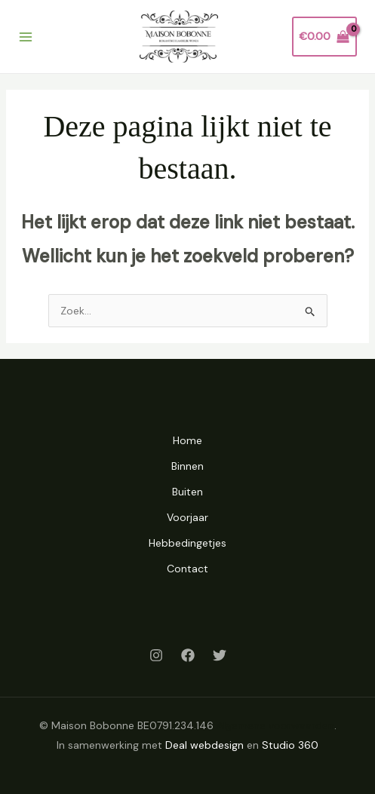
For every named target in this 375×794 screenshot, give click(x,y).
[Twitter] (219, 655)
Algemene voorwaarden (275, 725)
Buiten (187, 491)
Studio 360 (290, 745)
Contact (187, 568)
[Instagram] (156, 655)
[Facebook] (188, 655)
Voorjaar (187, 517)
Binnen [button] (187, 466)
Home (187, 440)
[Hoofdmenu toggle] (26, 37)
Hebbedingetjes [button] (187, 543)
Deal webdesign (204, 745)
